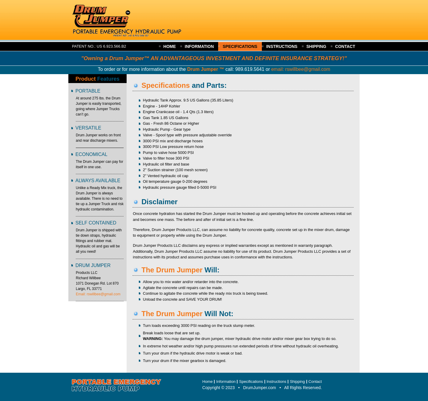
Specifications (240, 46)
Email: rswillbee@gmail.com (98, 294)
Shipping (316, 46)
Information (199, 46)
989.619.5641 (249, 69)
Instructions (282, 46)
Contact (345, 46)
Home (169, 46)
